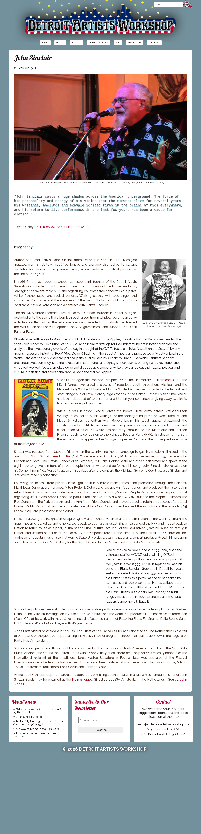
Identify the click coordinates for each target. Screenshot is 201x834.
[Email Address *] (100, 720)
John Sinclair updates (29, 716)
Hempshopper (82, 679)
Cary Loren (154, 729)
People (76, 42)
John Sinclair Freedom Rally (52, 456)
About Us (134, 42)
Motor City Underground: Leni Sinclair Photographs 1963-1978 (38, 723)
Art (118, 42)
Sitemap (154, 42)
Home (45, 42)
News (60, 42)
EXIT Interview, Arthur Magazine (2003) (62, 227)
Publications (98, 42)
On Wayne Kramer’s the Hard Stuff (37, 728)
